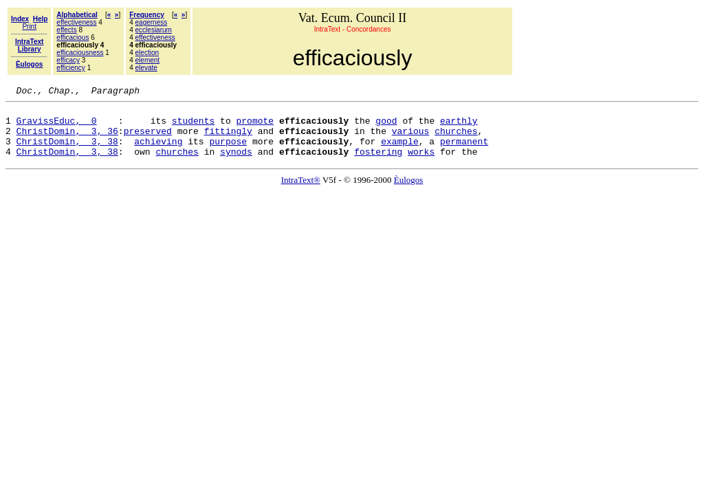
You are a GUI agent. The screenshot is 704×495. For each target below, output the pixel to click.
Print (29, 26)
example (400, 151)
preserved (148, 139)
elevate (146, 68)
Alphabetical (76, 15)
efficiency (70, 68)
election (147, 52)
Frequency (146, 15)
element (147, 60)
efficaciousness (79, 52)
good (386, 126)
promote (255, 126)
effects (66, 30)
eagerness (151, 22)
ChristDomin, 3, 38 (67, 151)
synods (236, 163)
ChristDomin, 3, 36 (67, 139)
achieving (158, 151)
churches (455, 139)
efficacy (68, 60)
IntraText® (300, 192)
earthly (459, 126)
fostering (378, 163)
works (421, 163)
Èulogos (409, 192)
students (193, 126)
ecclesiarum (153, 30)
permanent (464, 151)
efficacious (72, 37)
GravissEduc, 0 (56, 126)
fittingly (228, 139)
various (411, 139)
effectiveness (76, 22)
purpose (228, 151)
